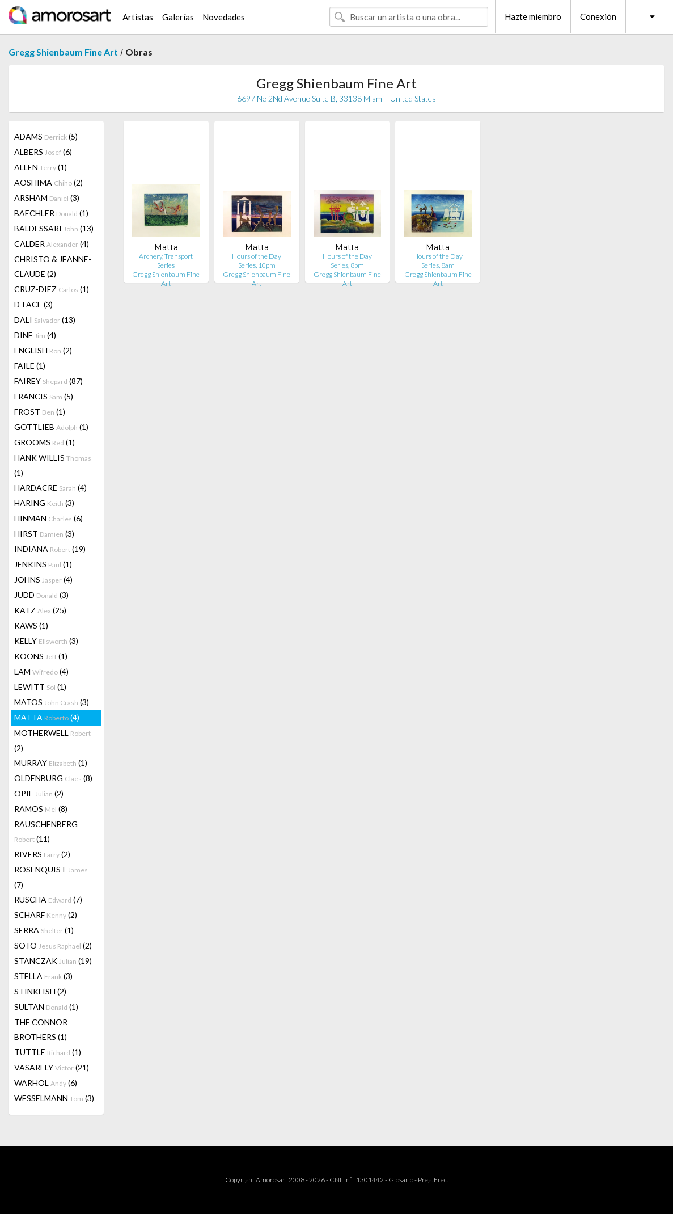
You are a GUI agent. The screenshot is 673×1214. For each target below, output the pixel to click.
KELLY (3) (46, 641)
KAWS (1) (31, 625)
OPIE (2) (39, 793)
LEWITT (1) (40, 687)
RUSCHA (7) (48, 899)
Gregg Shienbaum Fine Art (63, 52)
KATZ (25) (40, 610)
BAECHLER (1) (51, 213)
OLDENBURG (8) (53, 778)
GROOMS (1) (44, 442)
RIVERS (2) (42, 854)
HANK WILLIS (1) (52, 465)
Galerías (178, 17)
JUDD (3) (41, 595)
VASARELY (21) (51, 1067)
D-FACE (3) (33, 304)
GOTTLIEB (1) (51, 427)
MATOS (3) (51, 702)
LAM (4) (41, 671)
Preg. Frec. (433, 1179)
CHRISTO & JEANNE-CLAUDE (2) (52, 266)
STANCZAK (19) (53, 961)
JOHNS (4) (43, 579)
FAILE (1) (29, 365)
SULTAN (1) (46, 1006)
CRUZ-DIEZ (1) (51, 289)
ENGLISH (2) (43, 350)
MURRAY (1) (50, 763)
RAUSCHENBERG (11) (46, 831)
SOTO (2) (53, 945)
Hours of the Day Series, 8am (438, 260)
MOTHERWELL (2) (52, 740)
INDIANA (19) (50, 549)
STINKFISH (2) (40, 991)
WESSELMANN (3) (54, 1098)
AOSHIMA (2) (48, 182)
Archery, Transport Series (166, 260)
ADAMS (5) (46, 136)
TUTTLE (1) (47, 1052)
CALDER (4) (51, 243)
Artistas (137, 17)
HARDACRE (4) (50, 487)
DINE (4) (35, 335)
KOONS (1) (40, 656)
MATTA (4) (46, 717)
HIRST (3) (44, 533)
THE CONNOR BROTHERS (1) (40, 1029)
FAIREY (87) (48, 381)
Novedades (223, 17)
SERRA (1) (44, 930)
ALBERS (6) (43, 152)
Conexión (598, 16)
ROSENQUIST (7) (51, 877)
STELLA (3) (43, 976)
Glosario (400, 1179)
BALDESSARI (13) (54, 228)
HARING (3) (44, 503)
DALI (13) (44, 319)
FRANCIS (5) (43, 396)
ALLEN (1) (40, 167)
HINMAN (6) (48, 518)
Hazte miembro (533, 16)
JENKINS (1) (43, 564)
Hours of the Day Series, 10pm (256, 260)
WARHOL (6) (45, 1082)
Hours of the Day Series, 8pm (347, 260)
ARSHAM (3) (46, 198)
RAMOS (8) (40, 808)
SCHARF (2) (45, 915)
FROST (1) (39, 411)
